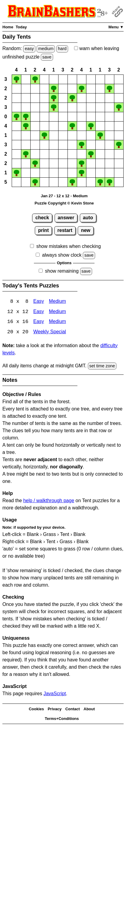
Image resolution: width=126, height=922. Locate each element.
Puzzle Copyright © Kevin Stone (64, 203)
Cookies (36, 709)
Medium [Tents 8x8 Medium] (57, 301)
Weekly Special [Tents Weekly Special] (49, 332)
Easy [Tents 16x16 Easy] (38, 322)
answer (66, 217)
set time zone (102, 366)
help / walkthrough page (48, 501)
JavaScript (55, 694)
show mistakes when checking (68, 246)
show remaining (62, 271)
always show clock (62, 255)
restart (64, 230)
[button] (16, 79)
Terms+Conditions (62, 719)
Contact (72, 709)
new (85, 230)
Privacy (55, 709)
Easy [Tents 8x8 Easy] (38, 301)
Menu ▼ (116, 27)
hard (62, 48)
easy (29, 48)
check (42, 217)
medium (45, 48)
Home (7, 27)
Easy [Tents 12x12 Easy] (38, 312)
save (46, 57)
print (43, 230)
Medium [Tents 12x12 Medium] (57, 312)
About (89, 709)
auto (88, 217)
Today (21, 27)
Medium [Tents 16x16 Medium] (57, 322)
